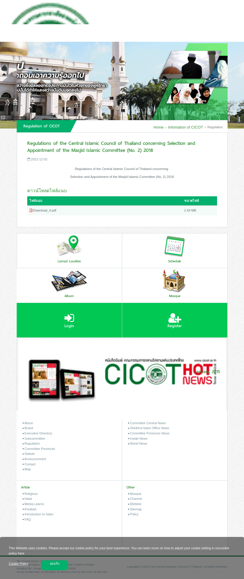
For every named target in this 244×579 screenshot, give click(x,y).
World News (137, 443)
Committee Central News (147, 423)
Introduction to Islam (38, 514)
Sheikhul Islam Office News (148, 428)
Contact (29, 464)
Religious (30, 493)
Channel (135, 498)
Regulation (31, 443)
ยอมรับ (54, 563)
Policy (133, 514)
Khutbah (30, 509)
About (28, 423)
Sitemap (135, 509)
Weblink (134, 504)
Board (28, 428)
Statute (29, 453)
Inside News (138, 438)
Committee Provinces (39, 448)
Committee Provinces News (149, 433)
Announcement (34, 459)
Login (69, 320)
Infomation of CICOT (185, 127)
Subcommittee (34, 438)
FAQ (27, 519)
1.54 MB (190, 210)
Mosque (134, 493)
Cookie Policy (18, 563)
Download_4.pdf (43, 210)
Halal (27, 498)
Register (175, 320)
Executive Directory (37, 433)
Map (27, 469)
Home (158, 127)
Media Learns (33, 504)
